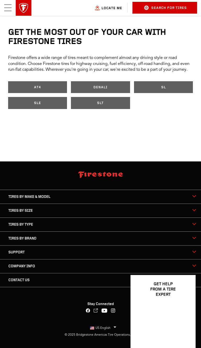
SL (163, 87)
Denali (100, 87)
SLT (100, 103)
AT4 (37, 87)
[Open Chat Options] (185, 329)
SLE (37, 103)
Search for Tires (165, 8)
